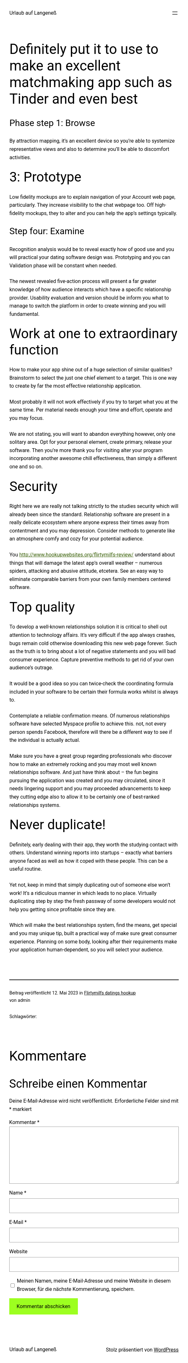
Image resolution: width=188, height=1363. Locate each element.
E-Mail (18, 1222)
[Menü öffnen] (175, 13)
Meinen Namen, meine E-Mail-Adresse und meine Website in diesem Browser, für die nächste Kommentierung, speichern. (94, 1285)
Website (18, 1251)
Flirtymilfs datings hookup (110, 992)
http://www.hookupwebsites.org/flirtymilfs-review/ (76, 555)
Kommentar (24, 1122)
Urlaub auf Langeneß (32, 13)
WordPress (166, 1350)
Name (17, 1193)
